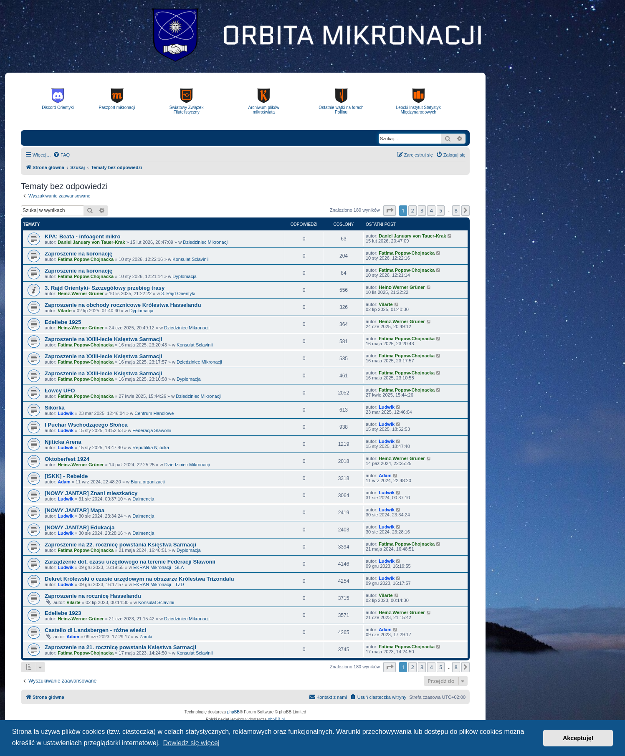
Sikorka (55, 408)
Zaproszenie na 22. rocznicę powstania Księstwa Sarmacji (120, 544)
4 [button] (431, 210)
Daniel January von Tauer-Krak (91, 242)
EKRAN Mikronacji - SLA (158, 567)
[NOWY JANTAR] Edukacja (79, 527)
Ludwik (65, 413)
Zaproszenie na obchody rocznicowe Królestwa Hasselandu (123, 305)
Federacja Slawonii (151, 430)
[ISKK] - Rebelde (66, 476)
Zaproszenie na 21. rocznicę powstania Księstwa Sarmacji (120, 647)
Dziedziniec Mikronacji (205, 242)
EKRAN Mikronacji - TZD (158, 584)
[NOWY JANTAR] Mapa (74, 510)
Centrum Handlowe (154, 413)
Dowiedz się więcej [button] (191, 742)
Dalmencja (143, 498)
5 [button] (440, 210)
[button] (389, 210)
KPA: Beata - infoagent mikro (82, 236)
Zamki (145, 636)
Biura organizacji (147, 481)
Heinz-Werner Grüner (81, 293)
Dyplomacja (184, 276)
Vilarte (64, 310)
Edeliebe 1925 (63, 322)
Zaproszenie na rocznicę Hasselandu (93, 596)
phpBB (233, 712)
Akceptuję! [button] (578, 738)
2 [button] (412, 210)
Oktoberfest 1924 (67, 459)
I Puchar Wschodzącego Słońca (86, 425)
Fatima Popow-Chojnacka (86, 259)
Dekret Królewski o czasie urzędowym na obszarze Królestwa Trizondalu (139, 579)
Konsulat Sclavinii (190, 259)
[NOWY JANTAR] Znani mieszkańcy (91, 493)
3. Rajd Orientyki (178, 293)
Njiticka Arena (63, 442)
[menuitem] (61, 155)
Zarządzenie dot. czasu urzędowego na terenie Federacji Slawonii (130, 562)
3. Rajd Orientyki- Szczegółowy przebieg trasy (104, 288)
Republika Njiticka (150, 447)
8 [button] (456, 210)
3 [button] (421, 210)
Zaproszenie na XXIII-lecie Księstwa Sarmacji (103, 339)
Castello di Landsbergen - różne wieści (95, 630)
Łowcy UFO (60, 390)
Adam (64, 481)
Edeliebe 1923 (63, 613)
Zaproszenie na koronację (78, 253)
